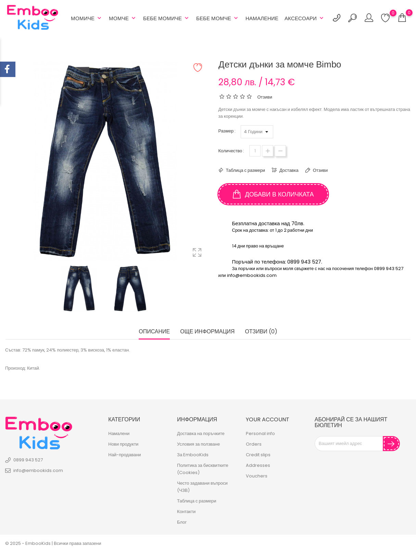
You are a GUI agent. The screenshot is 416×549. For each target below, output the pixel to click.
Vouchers (256, 476)
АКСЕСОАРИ (305, 18)
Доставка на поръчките (201, 433)
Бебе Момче (217, 18)
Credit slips (258, 454)
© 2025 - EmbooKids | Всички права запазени (53, 543)
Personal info (260, 433)
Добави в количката (273, 194)
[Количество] (255, 150)
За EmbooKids (193, 454)
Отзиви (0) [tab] (261, 331)
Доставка (288, 170)
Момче (123, 18)
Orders (254, 444)
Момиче (87, 18)
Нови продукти (123, 444)
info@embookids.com (38, 470)
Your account (267, 419)
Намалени (118, 433)
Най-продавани (124, 454)
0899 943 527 (28, 459)
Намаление (261, 18)
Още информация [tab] (207, 331)
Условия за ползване (198, 444)
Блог (182, 522)
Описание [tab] (154, 331)
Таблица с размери (245, 170)
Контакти (186, 511)
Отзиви (320, 170)
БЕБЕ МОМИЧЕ (166, 18)
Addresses (258, 465)
